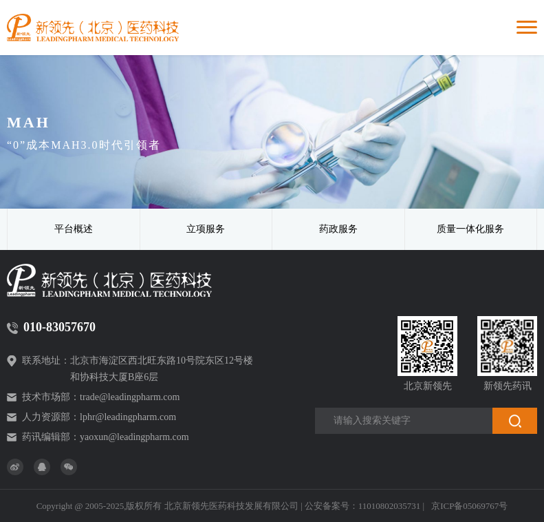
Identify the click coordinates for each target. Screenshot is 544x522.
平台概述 (73, 229)
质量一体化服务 (470, 229)
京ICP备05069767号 (469, 506)
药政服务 (338, 229)
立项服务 (205, 229)
